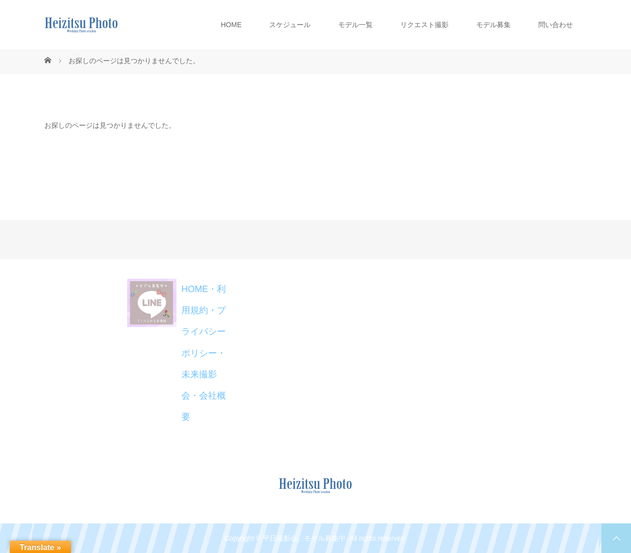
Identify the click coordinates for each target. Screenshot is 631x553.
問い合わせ (555, 25)
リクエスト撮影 (424, 25)
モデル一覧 (355, 25)
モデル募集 (493, 25)
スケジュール (290, 25)
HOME (231, 25)
